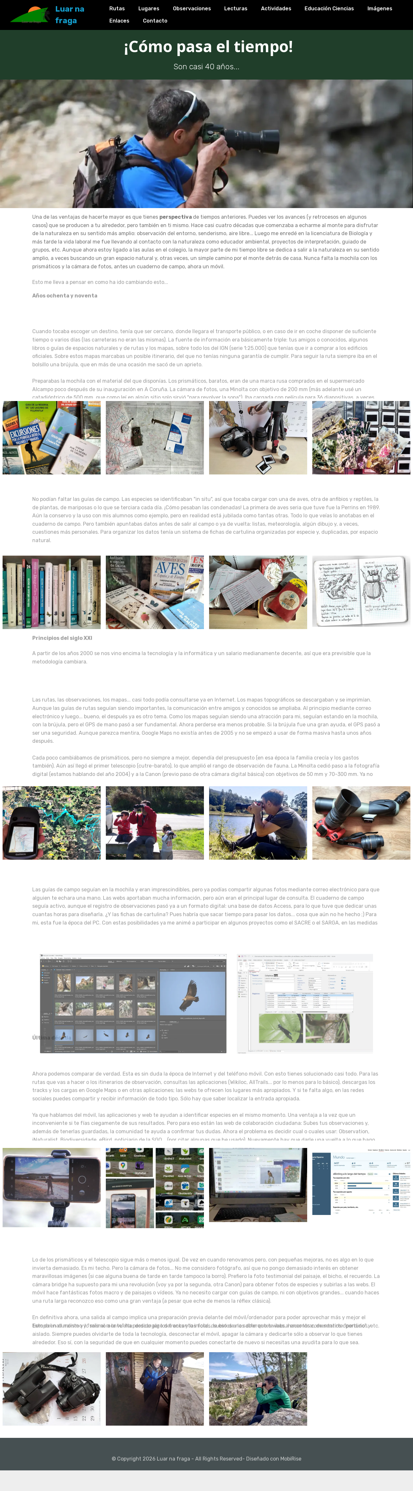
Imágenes (134, 19)
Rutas (129, 7)
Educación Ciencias (342, 7)
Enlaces (170, 19)
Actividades (288, 7)
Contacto (206, 19)
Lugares (161, 7)
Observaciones (204, 7)
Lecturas (248, 7)
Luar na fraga (88, 12)
